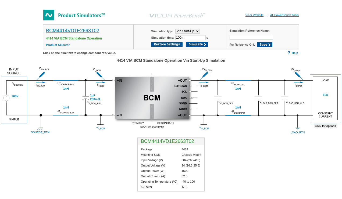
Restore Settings (167, 44)
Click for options (325, 126)
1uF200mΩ (95, 97)
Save (263, 44)
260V (15, 96)
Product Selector (58, 44)
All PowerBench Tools (284, 15)
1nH (238, 88)
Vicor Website (254, 15)
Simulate (196, 44)
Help (292, 53)
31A (325, 94)
